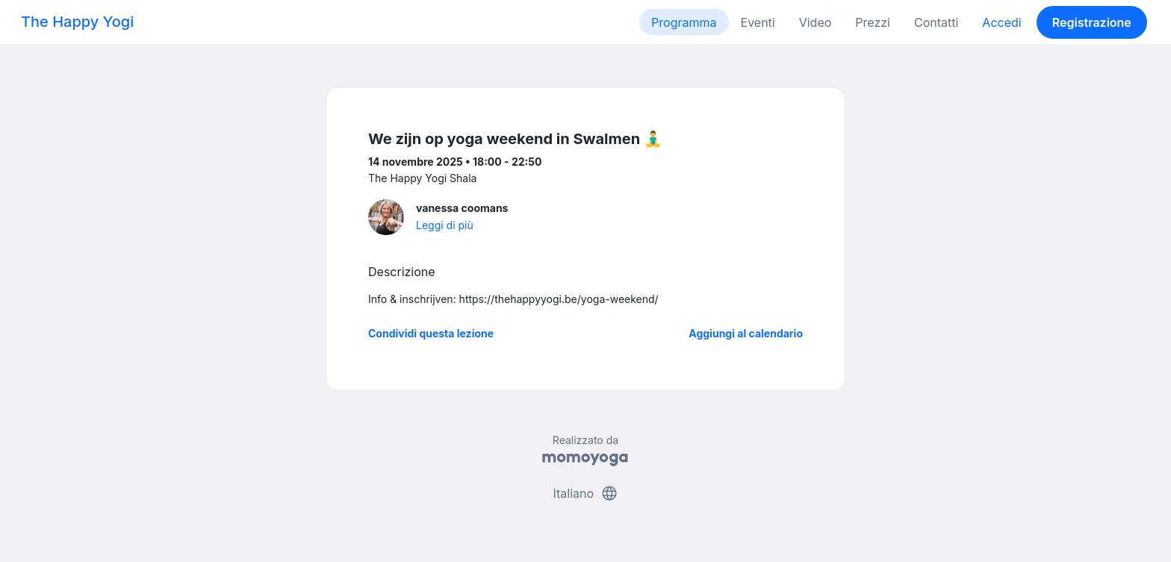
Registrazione (1091, 22)
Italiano (585, 493)
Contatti (936, 22)
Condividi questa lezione (431, 333)
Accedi (1001, 22)
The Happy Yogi (77, 22)
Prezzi (872, 22)
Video (815, 22)
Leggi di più (444, 225)
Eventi (758, 22)
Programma (683, 22)
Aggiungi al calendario (746, 333)
